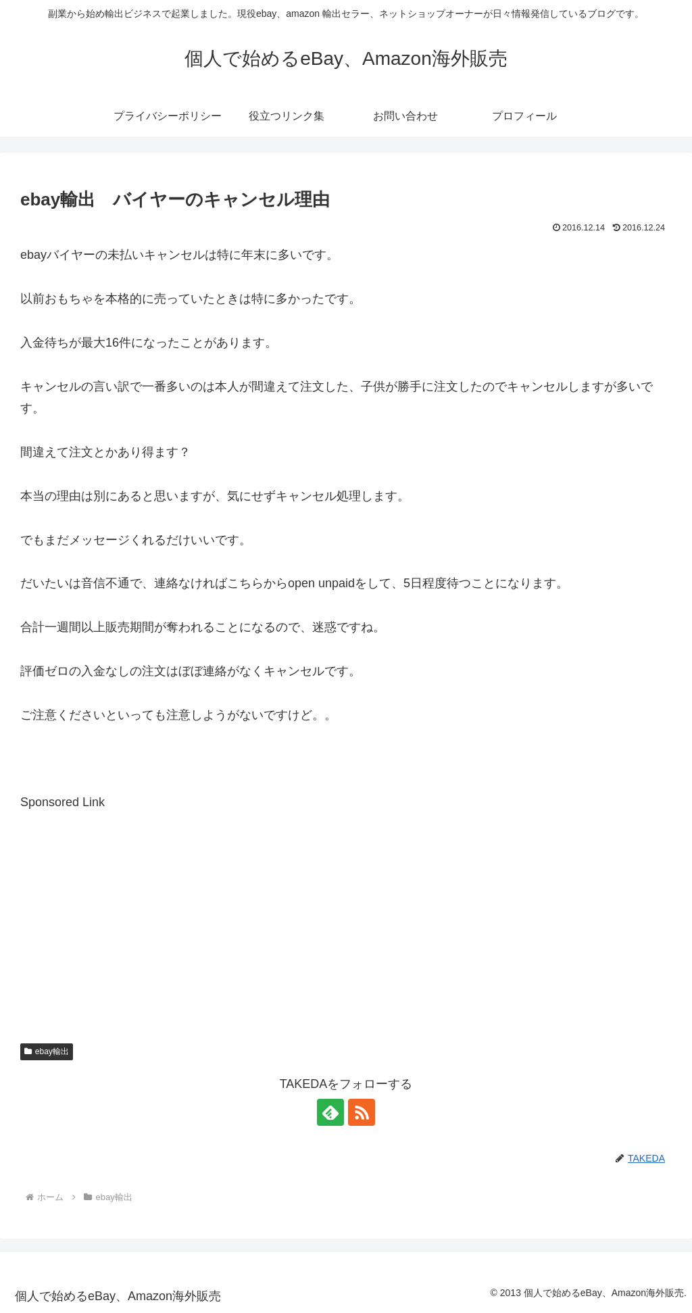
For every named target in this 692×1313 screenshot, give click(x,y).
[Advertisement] (346, 908)
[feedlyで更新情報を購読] (330, 1112)
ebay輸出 (46, 1051)
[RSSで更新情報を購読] (361, 1112)
